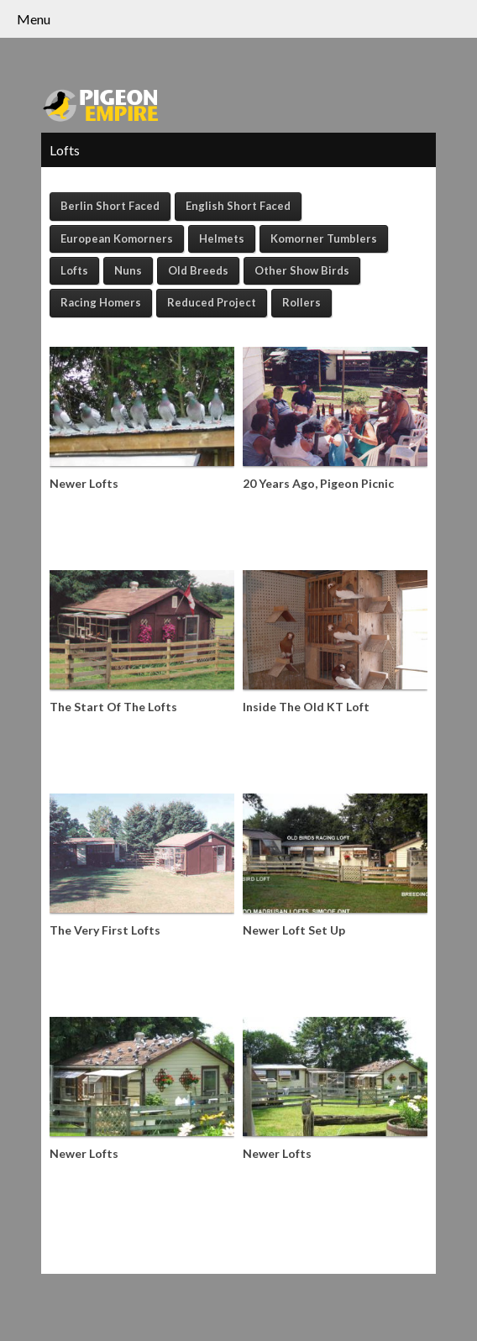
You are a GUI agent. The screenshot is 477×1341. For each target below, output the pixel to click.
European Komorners (116, 238)
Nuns (128, 270)
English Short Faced (238, 205)
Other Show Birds (301, 270)
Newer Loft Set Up (294, 930)
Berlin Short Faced (110, 205)
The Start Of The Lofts (113, 706)
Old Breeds (198, 270)
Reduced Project (211, 302)
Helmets (221, 238)
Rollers (301, 302)
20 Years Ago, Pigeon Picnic (318, 483)
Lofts (74, 270)
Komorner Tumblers (323, 238)
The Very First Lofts (105, 930)
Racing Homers (100, 302)
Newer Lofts (84, 483)
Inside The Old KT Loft (306, 706)
